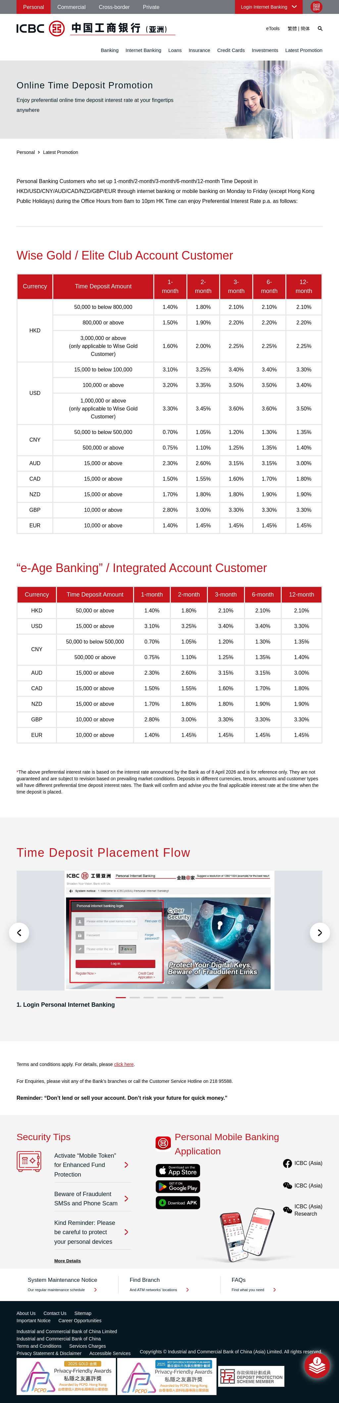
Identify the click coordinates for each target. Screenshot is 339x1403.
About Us (26, 1313)
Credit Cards (231, 50)
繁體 (292, 28)
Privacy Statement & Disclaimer (49, 1353)
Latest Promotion (303, 50)
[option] (169, 943)
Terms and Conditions (39, 1346)
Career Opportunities (80, 1320)
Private (151, 7)
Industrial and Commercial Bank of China (59, 1338)
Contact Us (54, 1313)
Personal (33, 7)
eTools (272, 28)
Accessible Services (110, 1353)
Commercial (71, 7)
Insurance (199, 50)
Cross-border (114, 7)
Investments (265, 50)
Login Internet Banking (264, 7)
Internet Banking (143, 50)
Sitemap (82, 1313)
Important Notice (34, 1320)
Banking (110, 50)
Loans (175, 50)
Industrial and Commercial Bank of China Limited (67, 1331)
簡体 (305, 28)
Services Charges (87, 1346)
